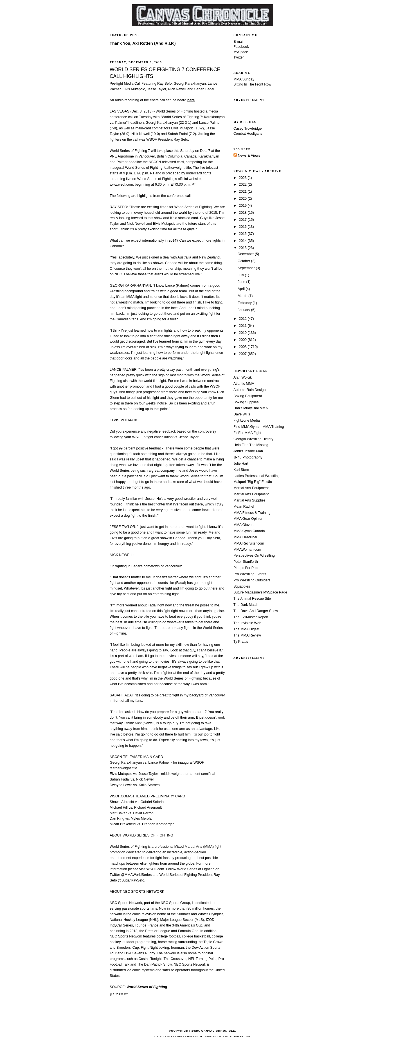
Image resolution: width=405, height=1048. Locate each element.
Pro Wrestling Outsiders (251, 580)
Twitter (238, 57)
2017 (243, 220)
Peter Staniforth (245, 562)
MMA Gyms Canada (249, 531)
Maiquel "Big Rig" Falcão (252, 482)
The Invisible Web (247, 623)
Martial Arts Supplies (249, 500)
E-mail (238, 42)
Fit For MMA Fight (247, 433)
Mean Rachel (243, 507)
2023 (243, 178)
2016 (243, 227)
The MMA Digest (246, 629)
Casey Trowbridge (247, 129)
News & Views (246, 156)
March (243, 296)
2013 (243, 248)
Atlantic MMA (243, 384)
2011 (243, 326)
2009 (243, 340)
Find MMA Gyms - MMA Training (258, 427)
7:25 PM (118, 994)
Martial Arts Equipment (251, 488)
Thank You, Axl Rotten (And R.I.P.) (143, 43)
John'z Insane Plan (248, 451)
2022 (243, 184)
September (247, 268)
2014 (243, 241)
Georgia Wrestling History (253, 439)
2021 (243, 192)
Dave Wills (241, 414)
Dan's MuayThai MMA (250, 408)
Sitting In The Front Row (252, 84)
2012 (243, 319)
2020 (243, 199)
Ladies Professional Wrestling (256, 476)
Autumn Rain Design (249, 390)
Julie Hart (240, 463)
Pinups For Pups (246, 568)
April (242, 289)
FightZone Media (246, 420)
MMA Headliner (245, 537)
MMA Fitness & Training (252, 513)
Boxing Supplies (245, 402)
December (246, 254)
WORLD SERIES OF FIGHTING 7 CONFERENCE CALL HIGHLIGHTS (165, 73)
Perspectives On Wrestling (254, 555)
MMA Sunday (243, 79)
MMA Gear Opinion (248, 519)
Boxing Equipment (247, 396)
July (241, 275)
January (244, 310)
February (245, 303)
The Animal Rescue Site (252, 599)
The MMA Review (247, 635)
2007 (243, 354)
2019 (243, 206)
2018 (243, 213)
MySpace (240, 52)
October (244, 261)
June (242, 282)
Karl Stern (241, 470)
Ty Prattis (240, 642)
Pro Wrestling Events (249, 574)
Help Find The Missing (250, 445)
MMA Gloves (243, 525)
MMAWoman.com (247, 550)
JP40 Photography (247, 457)
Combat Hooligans (247, 134)
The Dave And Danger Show (255, 611)
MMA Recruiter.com (248, 543)
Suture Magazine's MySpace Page (260, 592)
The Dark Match (245, 605)
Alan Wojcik (242, 377)
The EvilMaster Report (250, 617)
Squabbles (241, 586)
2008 (243, 347)
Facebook (241, 47)
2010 (243, 333)
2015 (243, 234)
